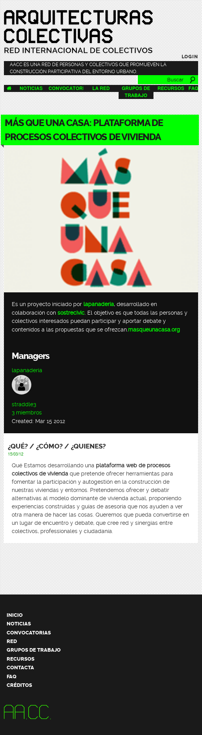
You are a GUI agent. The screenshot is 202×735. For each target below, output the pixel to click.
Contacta (20, 667)
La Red (101, 88)
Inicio (15, 615)
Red (12, 641)
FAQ (193, 88)
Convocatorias (69, 88)
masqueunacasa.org (154, 329)
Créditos (19, 685)
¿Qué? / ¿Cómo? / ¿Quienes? (57, 446)
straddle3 (24, 404)
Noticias (31, 88)
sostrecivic (71, 313)
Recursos (170, 88)
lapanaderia (98, 304)
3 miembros (27, 412)
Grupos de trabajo (34, 650)
